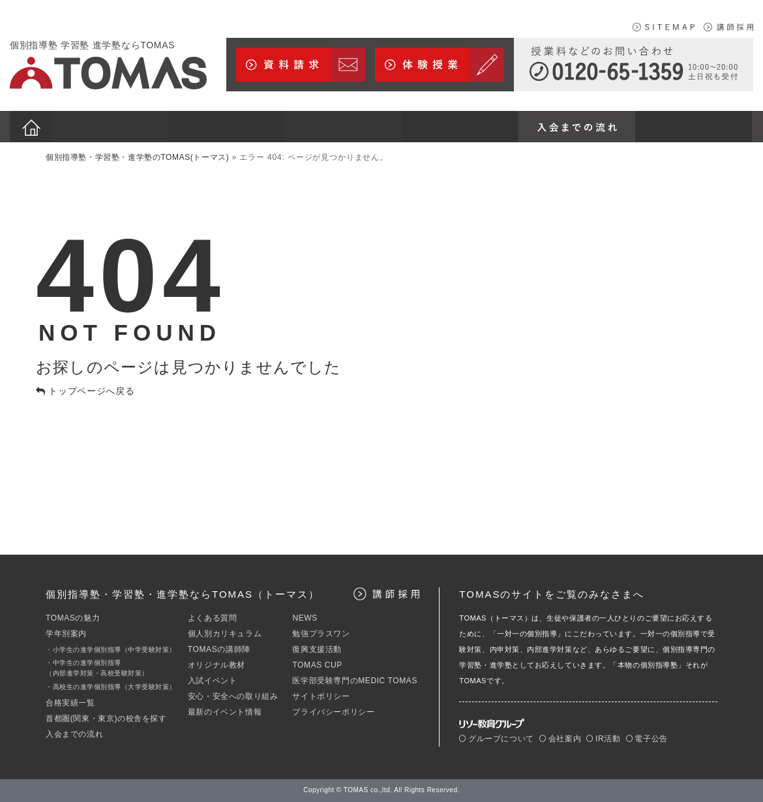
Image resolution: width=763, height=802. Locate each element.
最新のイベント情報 (225, 712)
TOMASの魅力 (73, 618)
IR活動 (603, 738)
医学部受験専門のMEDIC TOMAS (354, 680)
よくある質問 (212, 618)
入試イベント (212, 680)
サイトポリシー (321, 696)
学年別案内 (66, 633)
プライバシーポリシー (333, 712)
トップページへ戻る (85, 391)
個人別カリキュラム (225, 633)
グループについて (496, 738)
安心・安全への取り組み (233, 696)
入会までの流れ (74, 734)
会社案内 (560, 738)
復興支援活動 (317, 649)
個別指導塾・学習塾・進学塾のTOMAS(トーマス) (137, 157)
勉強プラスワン (321, 633)
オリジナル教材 (216, 665)
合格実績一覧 (70, 702)
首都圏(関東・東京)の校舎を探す (106, 718)
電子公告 (647, 738)
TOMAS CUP (317, 665)
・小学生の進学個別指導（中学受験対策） (111, 649)
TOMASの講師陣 (219, 649)
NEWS (304, 618)
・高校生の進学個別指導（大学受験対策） (111, 686)
